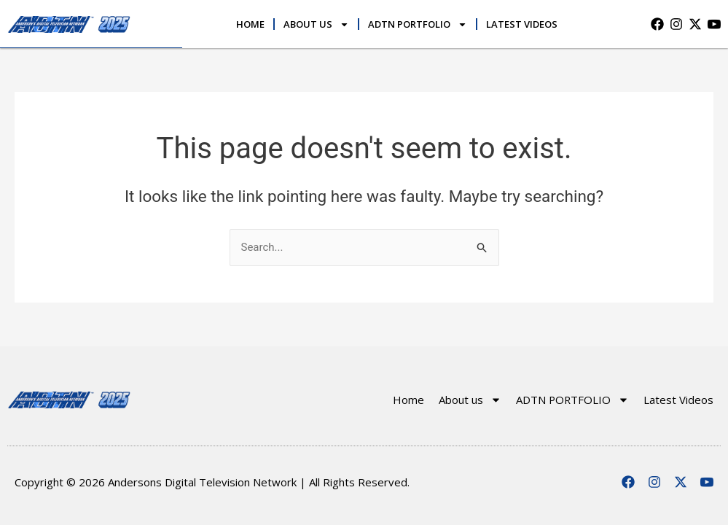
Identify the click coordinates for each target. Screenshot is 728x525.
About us (316, 24)
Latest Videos (521, 24)
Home (250, 24)
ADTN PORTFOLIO (417, 24)
